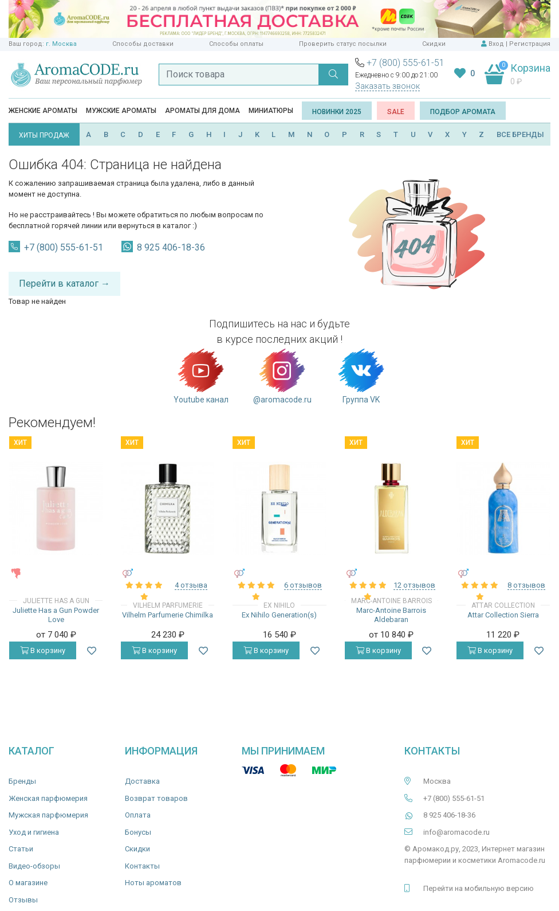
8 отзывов (526, 585)
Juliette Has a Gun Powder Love (56, 615)
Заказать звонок (387, 86)
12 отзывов (414, 585)
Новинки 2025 (336, 112)
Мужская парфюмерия (48, 815)
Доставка (142, 781)
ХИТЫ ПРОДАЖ (44, 135)
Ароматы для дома (202, 111)
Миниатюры (271, 111)
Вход (496, 44)
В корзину (42, 650)
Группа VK (361, 375)
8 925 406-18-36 (171, 247)
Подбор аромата (462, 112)
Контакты (142, 866)
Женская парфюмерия (48, 798)
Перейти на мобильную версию (478, 888)
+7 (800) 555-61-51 (405, 62)
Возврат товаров (156, 798)
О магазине (28, 882)
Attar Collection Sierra (503, 615)
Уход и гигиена (34, 832)
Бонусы (138, 832)
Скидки (434, 44)
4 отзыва (191, 585)
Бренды (22, 781)
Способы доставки (143, 44)
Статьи (21, 848)
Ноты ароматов (153, 882)
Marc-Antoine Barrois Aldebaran (391, 615)
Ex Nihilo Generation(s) (279, 615)
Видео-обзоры (34, 866)
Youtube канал (201, 375)
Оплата (138, 815)
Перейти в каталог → (64, 283)
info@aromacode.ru (456, 832)
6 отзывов (303, 585)
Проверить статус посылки (343, 44)
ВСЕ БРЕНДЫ (520, 134)
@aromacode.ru (282, 375)
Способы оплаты (236, 44)
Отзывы (23, 900)
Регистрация (529, 44)
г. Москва (61, 44)
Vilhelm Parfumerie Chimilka (167, 615)
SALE (395, 112)
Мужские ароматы (121, 111)
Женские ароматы (43, 111)
